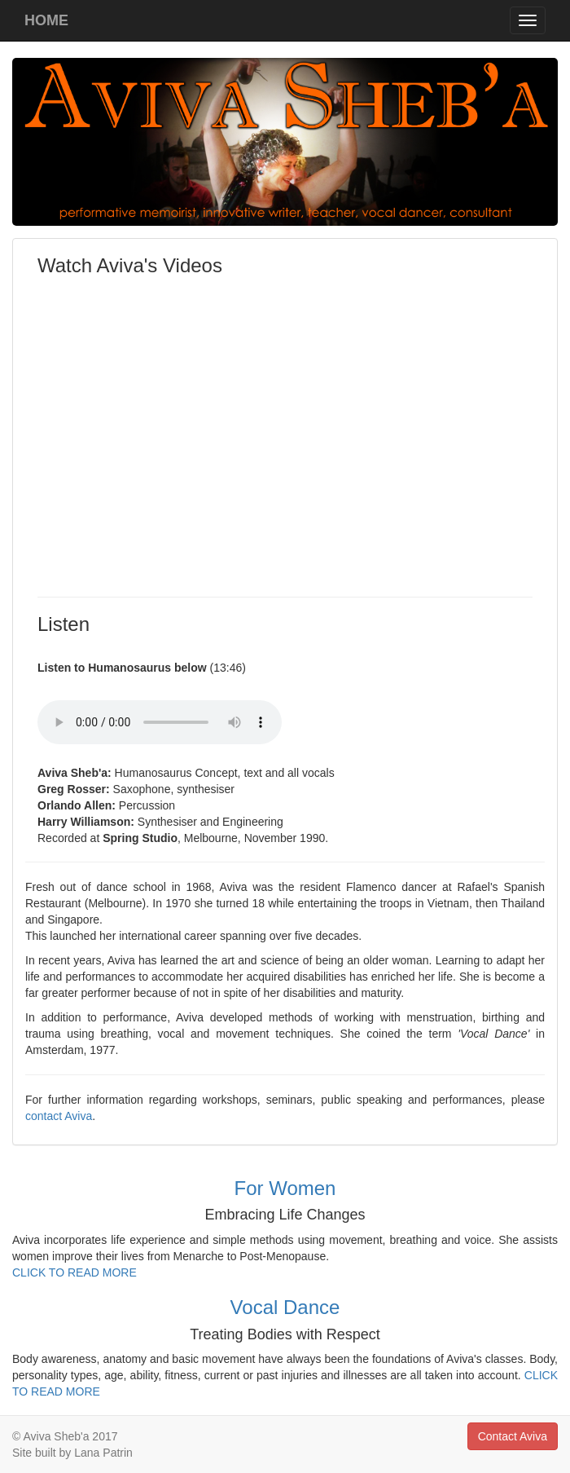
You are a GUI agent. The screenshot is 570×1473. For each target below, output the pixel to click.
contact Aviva (58, 1115)
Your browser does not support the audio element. (159, 722)
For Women (285, 1188)
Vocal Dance (285, 1307)
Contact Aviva (512, 1436)
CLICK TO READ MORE (74, 1272)
